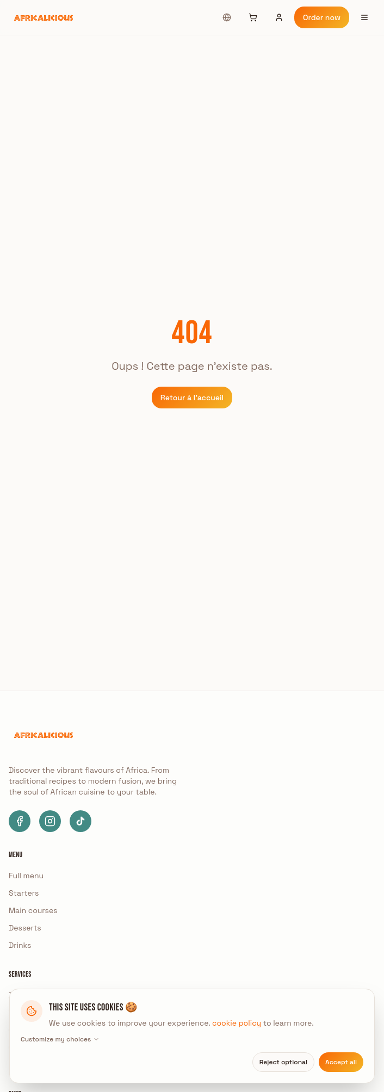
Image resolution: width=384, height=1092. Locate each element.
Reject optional (283, 1062)
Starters (24, 893)
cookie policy (236, 1023)
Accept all (341, 1062)
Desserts (25, 928)
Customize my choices (60, 1039)
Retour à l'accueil (192, 397)
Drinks (20, 945)
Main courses (33, 910)
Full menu (26, 875)
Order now (321, 17)
